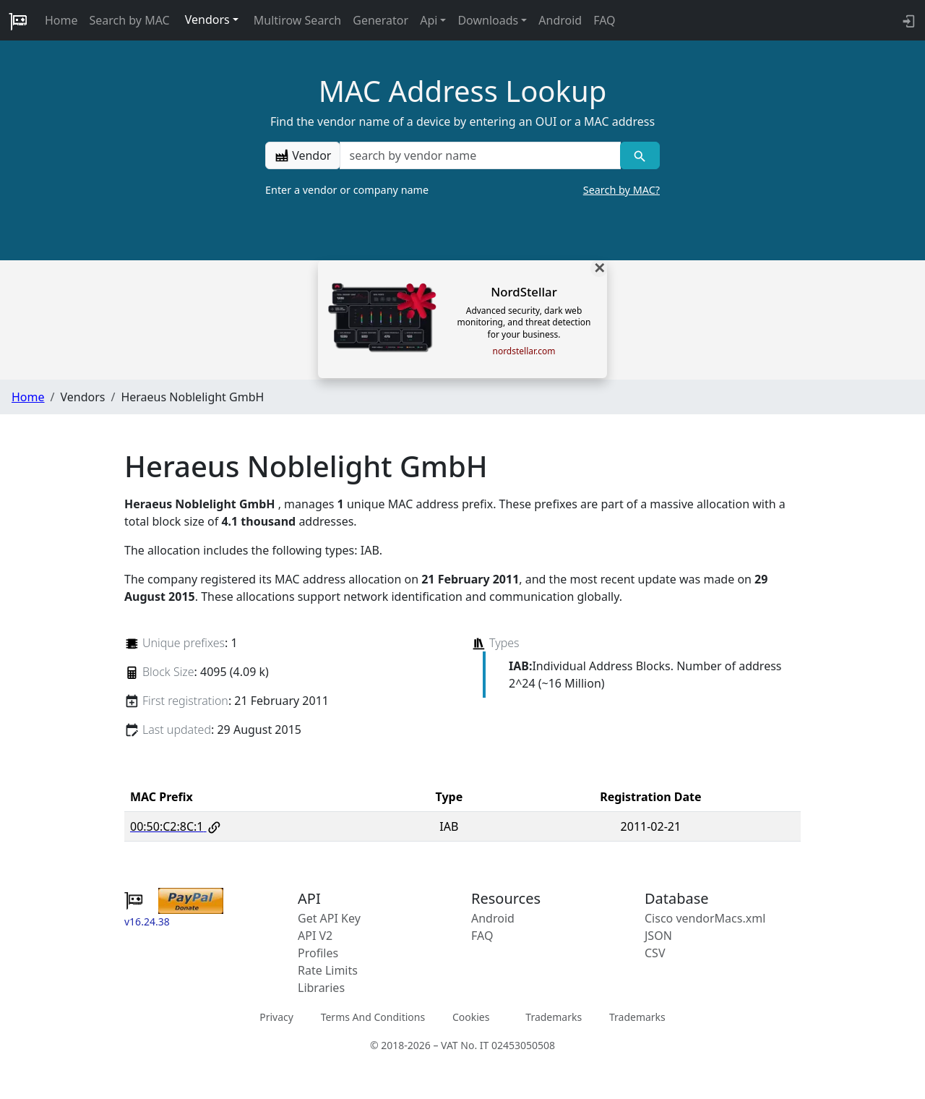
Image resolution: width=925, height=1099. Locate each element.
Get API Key (329, 918)
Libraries (321, 988)
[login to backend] (907, 20)
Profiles (318, 953)
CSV (655, 953)
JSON (658, 936)
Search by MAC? (621, 190)
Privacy (276, 1017)
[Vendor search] (640, 155)
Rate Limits (328, 970)
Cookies (470, 1017)
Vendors (207, 19)
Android (560, 20)
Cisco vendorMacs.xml (705, 918)
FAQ (604, 20)
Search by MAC (130, 20)
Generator (380, 20)
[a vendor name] (480, 155)
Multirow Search (297, 20)
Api (428, 20)
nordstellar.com (523, 351)
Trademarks (553, 1017)
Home (61, 20)
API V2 (315, 936)
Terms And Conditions (373, 1017)
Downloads (487, 20)
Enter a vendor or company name (462, 190)
